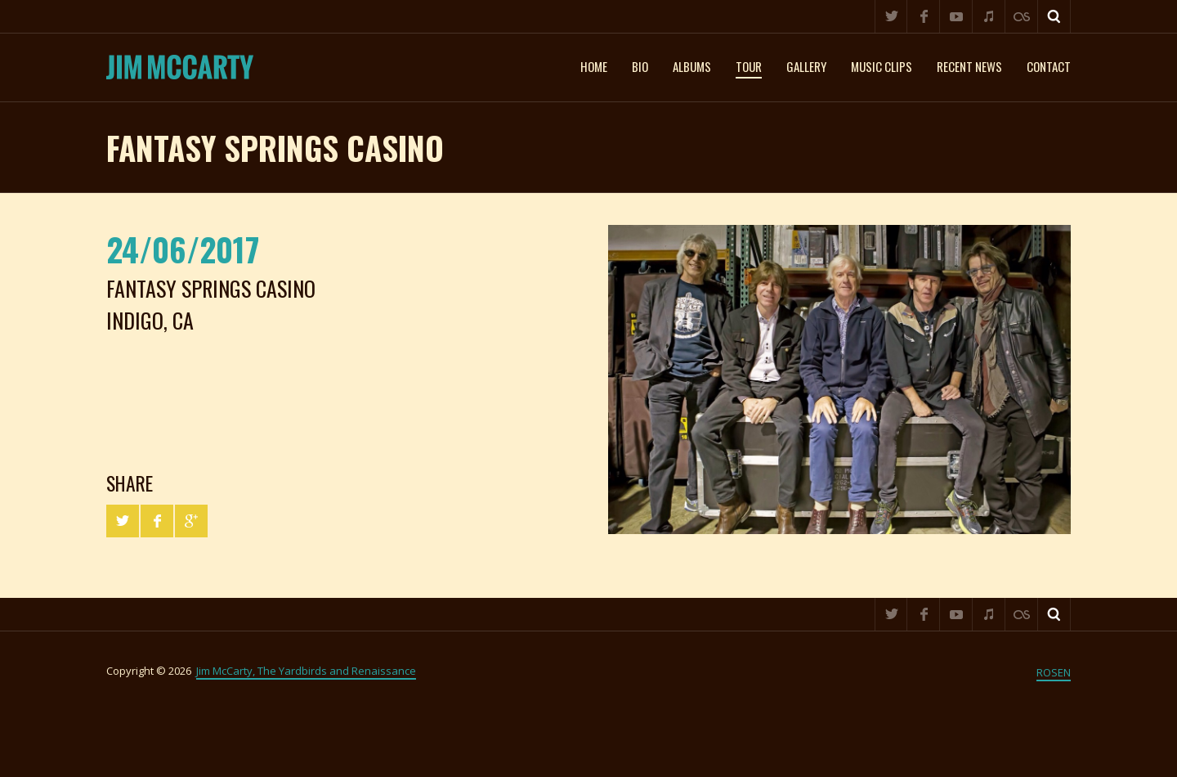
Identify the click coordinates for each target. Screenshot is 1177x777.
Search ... (1054, 16)
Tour (749, 66)
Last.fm (1021, 16)
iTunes (989, 16)
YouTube (956, 16)
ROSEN (1053, 672)
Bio (640, 66)
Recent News (969, 66)
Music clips (881, 66)
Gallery (806, 66)
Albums (692, 66)
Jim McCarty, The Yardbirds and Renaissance (306, 670)
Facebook (923, 16)
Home (593, 66)
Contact (1049, 66)
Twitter (891, 16)
